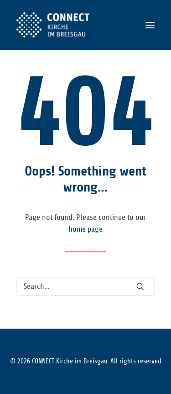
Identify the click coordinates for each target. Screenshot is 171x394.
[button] (150, 25)
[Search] (85, 286)
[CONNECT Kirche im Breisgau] (52, 24)
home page (85, 229)
